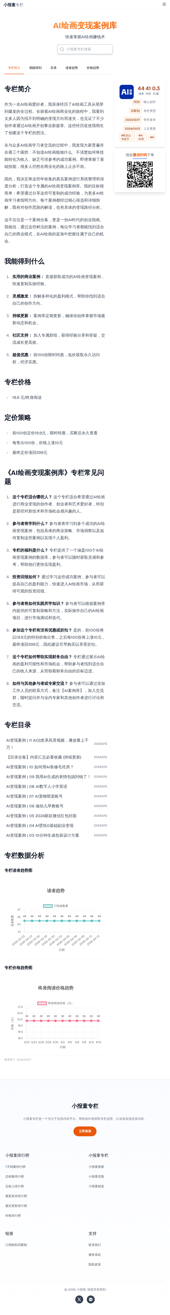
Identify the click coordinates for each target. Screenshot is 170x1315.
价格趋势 (93, 68)
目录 (53, 68)
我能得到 (35, 68)
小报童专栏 (85, 1106)
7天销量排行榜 (15, 1167)
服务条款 (95, 1255)
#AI (152, 137)
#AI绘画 (141, 137)
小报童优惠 (96, 1176)
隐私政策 (95, 1264)
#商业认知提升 (126, 137)
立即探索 (85, 1131)
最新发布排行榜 (16, 1196)
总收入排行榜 (14, 1186)
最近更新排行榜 (16, 1206)
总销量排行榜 (14, 1176)
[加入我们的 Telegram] (91, 1299)
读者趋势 (72, 68)
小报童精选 (96, 1186)
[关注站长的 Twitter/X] (79, 1299)
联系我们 (95, 1245)
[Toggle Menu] (164, 4)
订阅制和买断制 (16, 1245)
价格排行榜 (13, 1216)
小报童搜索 (96, 1167)
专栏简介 (14, 68)
